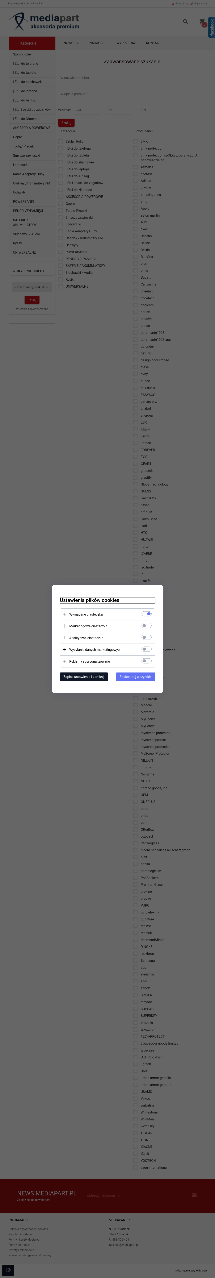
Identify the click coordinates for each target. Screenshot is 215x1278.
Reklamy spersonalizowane (89, 661)
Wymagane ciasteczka (85, 614)
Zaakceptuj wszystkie (136, 677)
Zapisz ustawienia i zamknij (83, 677)
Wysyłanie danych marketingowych (95, 650)
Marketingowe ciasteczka (88, 626)
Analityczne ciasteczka (86, 638)
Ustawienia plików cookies (89, 600)
